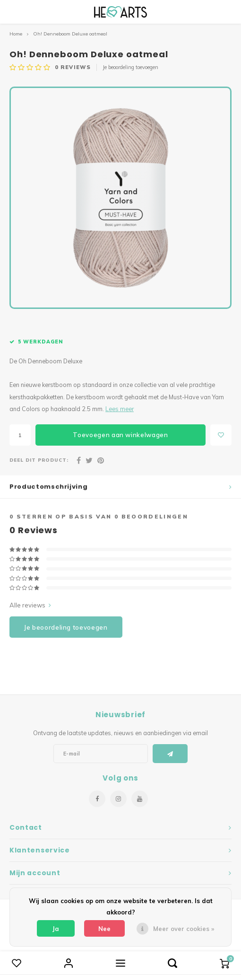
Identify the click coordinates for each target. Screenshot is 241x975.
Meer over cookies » (183, 928)
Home (15, 34)
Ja (55, 928)
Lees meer (119, 409)
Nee (104, 928)
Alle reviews (30, 605)
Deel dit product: (39, 460)
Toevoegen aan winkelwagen (120, 435)
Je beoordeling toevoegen (130, 67)
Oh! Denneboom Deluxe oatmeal (70, 34)
